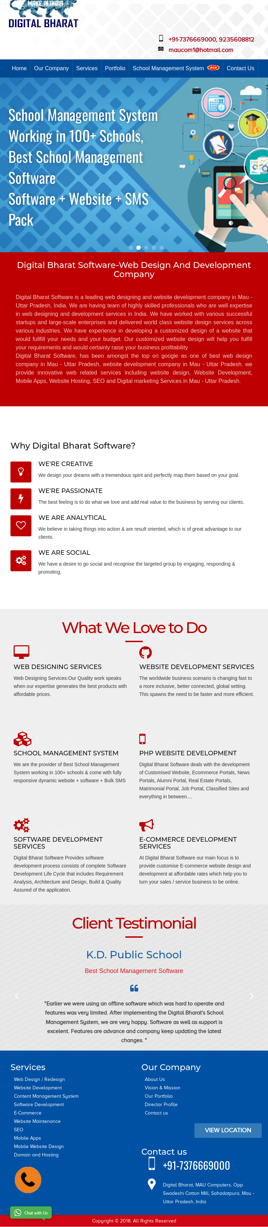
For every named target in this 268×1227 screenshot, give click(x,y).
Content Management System (46, 1096)
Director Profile (161, 1104)
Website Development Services (196, 667)
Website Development (38, 1087)
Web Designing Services (58, 667)
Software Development (39, 1104)
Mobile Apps (27, 1138)
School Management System (176, 68)
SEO (18, 1129)
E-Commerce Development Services (188, 843)
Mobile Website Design (39, 1146)
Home (19, 68)
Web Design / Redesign (39, 1079)
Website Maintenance (37, 1121)
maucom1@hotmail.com (201, 49)
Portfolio (115, 68)
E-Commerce (28, 1113)
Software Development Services (58, 843)
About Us (155, 1079)
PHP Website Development (188, 753)
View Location (228, 1130)
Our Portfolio (159, 1096)
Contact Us (240, 68)
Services (86, 68)
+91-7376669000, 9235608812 (211, 39)
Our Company (51, 68)
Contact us (156, 1113)
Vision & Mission (162, 1087)
